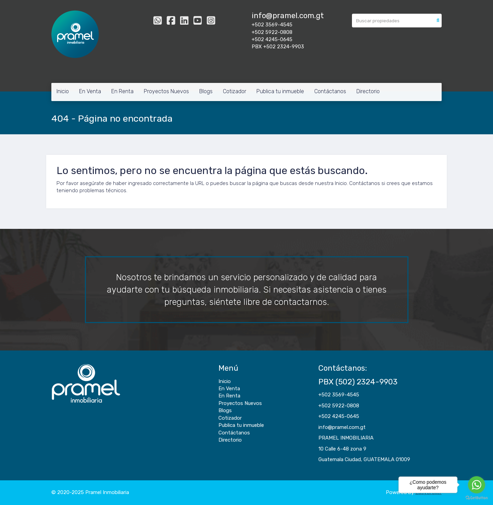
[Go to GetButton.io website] (477, 498)
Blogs (206, 91)
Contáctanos (330, 91)
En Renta (122, 91)
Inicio (62, 91)
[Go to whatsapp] (476, 484)
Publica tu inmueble (280, 91)
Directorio (368, 91)
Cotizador (234, 91)
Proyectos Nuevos (166, 91)
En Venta (90, 91)
